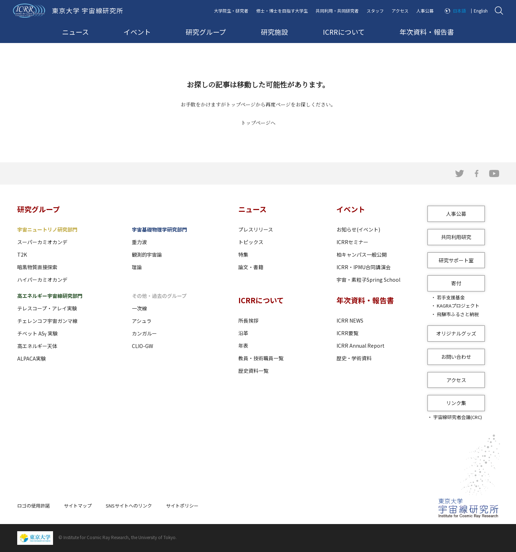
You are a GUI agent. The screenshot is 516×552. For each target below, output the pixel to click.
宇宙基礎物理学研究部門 (159, 229)
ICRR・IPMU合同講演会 (363, 267)
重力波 (139, 242)
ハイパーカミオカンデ (42, 279)
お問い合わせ (456, 356)
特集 (243, 254)
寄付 (456, 283)
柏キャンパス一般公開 (361, 254)
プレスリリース (255, 229)
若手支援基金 (451, 297)
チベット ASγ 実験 (37, 333)
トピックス (250, 242)
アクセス (400, 11)
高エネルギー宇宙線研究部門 (49, 295)
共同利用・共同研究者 (337, 11)
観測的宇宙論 (147, 254)
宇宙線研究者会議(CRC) (457, 417)
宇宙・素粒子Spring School (368, 279)
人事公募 (425, 11)
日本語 (459, 11)
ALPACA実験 (31, 358)
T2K (22, 254)
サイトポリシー (182, 505)
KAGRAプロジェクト (458, 305)
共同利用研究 (456, 237)
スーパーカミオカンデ (42, 242)
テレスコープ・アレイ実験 (47, 308)
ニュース (75, 32)
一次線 (139, 308)
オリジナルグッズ (456, 333)
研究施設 (274, 32)
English (481, 11)
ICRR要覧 (347, 333)
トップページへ (258, 122)
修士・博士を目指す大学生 (282, 11)
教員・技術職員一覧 (260, 358)
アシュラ (142, 320)
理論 (137, 267)
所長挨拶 (248, 320)
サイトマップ (78, 505)
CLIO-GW (142, 345)
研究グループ (206, 32)
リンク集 (456, 402)
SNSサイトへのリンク (129, 505)
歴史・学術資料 (354, 358)
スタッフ (375, 11)
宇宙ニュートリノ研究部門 (47, 229)
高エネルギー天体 (37, 345)
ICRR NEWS (349, 320)
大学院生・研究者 (231, 11)
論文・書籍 (250, 267)
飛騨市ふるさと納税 (458, 314)
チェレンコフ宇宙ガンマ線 (47, 320)
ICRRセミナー (352, 242)
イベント (137, 32)
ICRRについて (344, 32)
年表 (243, 345)
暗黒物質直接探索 (37, 267)
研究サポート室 (456, 260)
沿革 (243, 333)
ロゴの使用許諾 (33, 505)
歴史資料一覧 (253, 370)
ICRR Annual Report (360, 345)
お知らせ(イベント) (358, 229)
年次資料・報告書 (427, 32)
